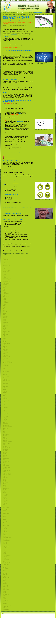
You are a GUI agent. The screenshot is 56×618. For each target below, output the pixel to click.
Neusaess (4, 471)
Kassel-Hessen (5, 405)
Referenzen (37, 12)
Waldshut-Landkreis (5, 584)
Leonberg (4, 431)
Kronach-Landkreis (5, 419)
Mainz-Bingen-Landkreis (6, 447)
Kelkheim (4, 409)
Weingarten (4, 590)
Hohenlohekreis (5, 393)
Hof (3, 390)
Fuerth (4, 357)
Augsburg (4, 272)
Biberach (4, 295)
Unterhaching (5, 573)
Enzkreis (4, 332)
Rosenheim (4, 520)
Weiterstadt (4, 593)
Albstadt (4, 262)
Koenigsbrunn (5, 415)
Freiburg (4, 347)
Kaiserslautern (5, 399)
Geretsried (4, 364)
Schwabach (4, 534)
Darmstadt (4, 315)
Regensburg (4, 506)
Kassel (4, 404)
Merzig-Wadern (5, 455)
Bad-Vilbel (4, 286)
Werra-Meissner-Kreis (6, 594)
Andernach (4, 267)
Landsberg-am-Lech (6, 425)
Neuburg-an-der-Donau (6, 466)
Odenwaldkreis (5, 485)
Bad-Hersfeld (5, 276)
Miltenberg (4, 457)
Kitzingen (4, 412)
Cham (3, 309)
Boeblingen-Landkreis (6, 302)
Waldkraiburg (5, 583)
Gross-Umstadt (5, 374)
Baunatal (4, 289)
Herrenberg (4, 385)
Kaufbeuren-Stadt (5, 407)
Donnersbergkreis (5, 325)
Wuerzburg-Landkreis (6, 605)
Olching (4, 490)
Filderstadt (4, 341)
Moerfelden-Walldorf (6, 458)
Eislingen (4, 329)
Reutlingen (4, 510)
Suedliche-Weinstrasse (6, 559)
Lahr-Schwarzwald (5, 423)
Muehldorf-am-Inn (5, 460)
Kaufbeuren (4, 406)
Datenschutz (35, 9)
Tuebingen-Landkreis (6, 568)
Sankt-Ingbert (5, 531)
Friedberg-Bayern (5, 352)
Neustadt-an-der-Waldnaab (7, 473)
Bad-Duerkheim (5, 275)
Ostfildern (4, 493)
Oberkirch (4, 483)
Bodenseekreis (5, 300)
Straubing (4, 554)
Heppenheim (4, 384)
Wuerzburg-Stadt (5, 606)
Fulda (3, 359)
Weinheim (4, 591)
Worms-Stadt (5, 603)
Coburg (4, 310)
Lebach (4, 429)
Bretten (4, 303)
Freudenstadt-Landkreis (6, 351)
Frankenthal (4, 344)
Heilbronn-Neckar (5, 383)
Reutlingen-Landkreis (6, 511)
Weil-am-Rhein (5, 588)
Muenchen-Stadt (5, 463)
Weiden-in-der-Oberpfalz (6, 587)
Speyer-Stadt (5, 551)
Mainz (3, 445)
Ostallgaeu (4, 492)
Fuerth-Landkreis (5, 358)
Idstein (4, 396)
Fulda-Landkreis (5, 360)
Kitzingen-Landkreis (5, 413)
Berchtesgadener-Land (6, 293)
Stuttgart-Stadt (5, 558)
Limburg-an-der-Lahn (6, 434)
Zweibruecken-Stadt (6, 609)
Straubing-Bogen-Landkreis (7, 555)
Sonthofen (4, 550)
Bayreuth (4, 290)
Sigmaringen (4, 545)
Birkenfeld (4, 298)
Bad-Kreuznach (5, 280)
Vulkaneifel (4, 579)
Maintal (4, 444)
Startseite (4, 14)
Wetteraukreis (5, 596)
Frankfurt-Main (5, 346)
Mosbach (4, 459)
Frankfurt (4, 345)
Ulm (3, 571)
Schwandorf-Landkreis (6, 539)
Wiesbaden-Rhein (5, 599)
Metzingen (4, 456)
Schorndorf (4, 533)
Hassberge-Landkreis (6, 376)
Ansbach (4, 268)
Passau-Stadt (5, 495)
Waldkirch (4, 582)
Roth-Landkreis (5, 523)
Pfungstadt (4, 499)
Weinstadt (4, 592)
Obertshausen (5, 484)
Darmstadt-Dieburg (5, 316)
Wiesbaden (4, 598)
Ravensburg (4, 504)
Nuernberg (4, 479)
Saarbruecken (5, 528)
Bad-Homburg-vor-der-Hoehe (7, 278)
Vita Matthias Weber (13, 12)
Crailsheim (4, 313)
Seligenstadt (4, 544)
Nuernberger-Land (5, 480)
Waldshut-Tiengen (5, 585)
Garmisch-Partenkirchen (6, 361)
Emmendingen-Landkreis (6, 331)
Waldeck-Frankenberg (6, 581)
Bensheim (4, 292)
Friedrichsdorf (5, 354)
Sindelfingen (4, 547)
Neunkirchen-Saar (5, 469)
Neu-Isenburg (5, 468)
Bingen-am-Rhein (5, 297)
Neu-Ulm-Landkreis (5, 477)
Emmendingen (5, 330)
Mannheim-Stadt (5, 450)
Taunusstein (4, 561)
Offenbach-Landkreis (6, 488)
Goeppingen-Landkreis (6, 371)
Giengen (4, 368)
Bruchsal (4, 305)
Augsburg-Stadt (5, 273)
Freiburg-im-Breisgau (6, 348)
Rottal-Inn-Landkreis (6, 524)
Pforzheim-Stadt (5, 498)
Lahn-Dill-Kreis (5, 422)
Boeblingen (4, 301)
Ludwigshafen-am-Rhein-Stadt (7, 441)
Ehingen (4, 327)
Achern (4, 258)
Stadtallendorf (5, 552)
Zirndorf (4, 607)
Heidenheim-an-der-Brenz (6, 380)
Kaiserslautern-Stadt (6, 400)
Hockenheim (4, 389)
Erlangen (4, 335)
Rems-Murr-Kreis (5, 509)
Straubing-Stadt (5, 556)
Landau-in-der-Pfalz (5, 424)
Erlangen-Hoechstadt (6, 336)
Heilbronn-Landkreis (6, 382)
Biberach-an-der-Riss (6, 296)
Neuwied (4, 478)
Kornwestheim (5, 418)
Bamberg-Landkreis (5, 288)
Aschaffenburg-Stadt (6, 271)
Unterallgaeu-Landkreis (6, 572)
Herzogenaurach (5, 387)
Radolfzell (4, 502)
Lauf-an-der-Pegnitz (5, 428)
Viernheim (4, 576)
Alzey (3, 264)
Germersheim (5, 366)
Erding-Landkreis (5, 334)
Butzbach (4, 307)
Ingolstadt (4, 397)
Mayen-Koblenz (5, 452)
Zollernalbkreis (5, 608)
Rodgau (4, 518)
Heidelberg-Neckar (5, 379)
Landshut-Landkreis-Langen (7, 427)
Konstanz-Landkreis (5, 416)
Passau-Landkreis (5, 494)
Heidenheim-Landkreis (6, 381)
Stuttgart (4, 557)
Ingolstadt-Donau (5, 398)
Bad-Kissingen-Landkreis (6, 279)
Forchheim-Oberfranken (6, 343)
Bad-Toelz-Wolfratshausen (6, 285)
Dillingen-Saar (5, 321)
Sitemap (22, 10)
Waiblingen (4, 580)
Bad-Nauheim (5, 282)
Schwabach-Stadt (5, 535)
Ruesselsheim (5, 527)
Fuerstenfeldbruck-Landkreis (7, 356)
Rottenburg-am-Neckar (6, 525)
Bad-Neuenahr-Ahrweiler (6, 283)
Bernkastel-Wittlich (5, 294)
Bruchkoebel (4, 304)
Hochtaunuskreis (5, 388)
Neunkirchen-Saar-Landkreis (7, 470)
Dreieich (4, 326)
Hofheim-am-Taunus (6, 391)
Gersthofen (4, 367)
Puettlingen (4, 501)
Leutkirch (4, 432)
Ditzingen (4, 323)
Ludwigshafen (5, 440)
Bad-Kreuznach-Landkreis (6, 281)
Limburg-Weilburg (5, 435)
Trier (3, 565)
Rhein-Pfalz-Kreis (5, 515)
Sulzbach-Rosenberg (6, 560)
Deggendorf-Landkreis (6, 318)
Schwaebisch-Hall (5, 536)
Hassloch (4, 377)
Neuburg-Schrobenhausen (6, 467)
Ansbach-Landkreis (5, 269)
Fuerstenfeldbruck (5, 355)
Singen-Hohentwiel (5, 548)
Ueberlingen (4, 570)
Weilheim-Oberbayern (6, 589)
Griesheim (4, 372)
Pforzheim (4, 497)
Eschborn (4, 337)
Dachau (4, 314)
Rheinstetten (4, 516)
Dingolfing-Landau (5, 322)
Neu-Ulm (4, 476)
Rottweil (4, 526)
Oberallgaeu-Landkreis (6, 482)
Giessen (4, 369)
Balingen (4, 287)
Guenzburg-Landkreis (6, 375)
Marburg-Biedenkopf (6, 451)
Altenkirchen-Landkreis (6, 263)
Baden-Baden (5, 277)
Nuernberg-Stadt (5, 481)
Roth (3, 522)
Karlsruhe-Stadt (5, 403)
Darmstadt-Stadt (5, 317)
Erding (4, 333)
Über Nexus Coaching (5, 12)
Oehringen (4, 486)
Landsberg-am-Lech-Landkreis (7, 426)
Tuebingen (4, 567)
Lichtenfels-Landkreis (6, 433)
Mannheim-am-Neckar (6, 448)
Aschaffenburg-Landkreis (6, 270)
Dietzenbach (4, 319)
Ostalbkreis (4, 491)
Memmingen (4, 453)
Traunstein (4, 563)
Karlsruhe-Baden (5, 402)
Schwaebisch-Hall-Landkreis (7, 537)
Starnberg (4, 553)
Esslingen (4, 338)
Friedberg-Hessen (5, 353)
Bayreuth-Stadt (5, 291)
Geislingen (4, 363)
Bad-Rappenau (5, 284)
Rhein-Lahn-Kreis (5, 514)
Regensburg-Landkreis (6, 507)
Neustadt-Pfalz (5, 475)
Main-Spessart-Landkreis (6, 443)
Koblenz (4, 414)
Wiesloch (4, 601)
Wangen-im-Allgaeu (5, 586)
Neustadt (4, 472)
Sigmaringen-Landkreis (6, 546)
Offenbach (4, 487)
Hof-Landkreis (5, 392)
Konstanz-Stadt (5, 417)
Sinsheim (4, 549)
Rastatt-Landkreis (5, 503)
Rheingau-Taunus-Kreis (6, 512)
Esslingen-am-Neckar (6, 339)
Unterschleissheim (5, 574)
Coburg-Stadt (5, 311)
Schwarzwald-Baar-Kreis (6, 540)
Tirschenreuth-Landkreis (6, 562)
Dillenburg (4, 320)
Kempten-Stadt (5, 411)
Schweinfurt (4, 541)
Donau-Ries (4, 324)
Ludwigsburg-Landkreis (6, 439)
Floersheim (4, 342)
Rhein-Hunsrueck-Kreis (6, 513)
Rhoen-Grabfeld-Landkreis (6, 517)
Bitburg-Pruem (5, 299)
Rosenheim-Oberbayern (6, 521)
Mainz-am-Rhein (5, 446)
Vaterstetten (4, 575)
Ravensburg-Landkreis (6, 505)
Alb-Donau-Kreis (5, 261)
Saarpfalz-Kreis (5, 530)
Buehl (3, 306)
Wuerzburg (4, 604)
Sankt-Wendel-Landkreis (6, 532)
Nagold (4, 464)
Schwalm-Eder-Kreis (6, 538)
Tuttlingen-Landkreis (6, 569)
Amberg (4, 266)
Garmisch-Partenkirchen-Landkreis (8, 362)
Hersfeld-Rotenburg (5, 386)
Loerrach (4, 437)
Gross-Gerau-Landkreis (6, 373)
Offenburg (4, 489)
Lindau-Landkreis (5, 436)
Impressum (28, 9)
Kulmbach (4, 420)
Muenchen (4, 462)
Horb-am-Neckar (5, 394)
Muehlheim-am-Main (6, 461)
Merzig (4, 454)
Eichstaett (4, 328)
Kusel (3, 421)
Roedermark (4, 519)
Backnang (4, 274)
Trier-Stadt (4, 566)
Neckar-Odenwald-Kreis (6, 465)
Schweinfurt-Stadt (5, 542)
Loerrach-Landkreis (5, 438)
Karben (4, 401)
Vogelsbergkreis (5, 578)
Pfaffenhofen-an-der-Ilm (6, 496)
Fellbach (4, 340)
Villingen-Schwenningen (6, 577)
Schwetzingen (5, 543)
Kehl (3, 408)
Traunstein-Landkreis (6, 564)
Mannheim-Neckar (5, 449)
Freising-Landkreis (5, 349)
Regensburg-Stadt (5, 508)
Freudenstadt (5, 350)
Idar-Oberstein (5, 395)
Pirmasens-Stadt (5, 500)
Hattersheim (4, 378)
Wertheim (4, 595)
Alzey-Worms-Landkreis (6, 265)
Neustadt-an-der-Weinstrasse (7, 474)
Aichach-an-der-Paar (6, 260)
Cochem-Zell (4, 312)
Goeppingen (4, 370)
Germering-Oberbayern (6, 365)
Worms (4, 602)
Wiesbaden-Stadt (5, 600)
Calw (3, 308)
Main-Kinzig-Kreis (5, 442)
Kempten (4, 410)
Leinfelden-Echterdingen (6, 430)
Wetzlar (4, 597)
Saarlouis (4, 529)
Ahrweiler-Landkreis (5, 259)
